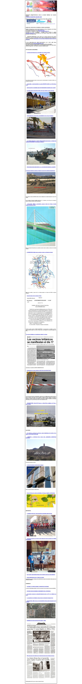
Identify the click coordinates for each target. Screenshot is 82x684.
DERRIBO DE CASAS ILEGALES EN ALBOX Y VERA (36, 620)
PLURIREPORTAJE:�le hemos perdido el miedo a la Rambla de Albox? (40, 252)
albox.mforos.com (41, 30)
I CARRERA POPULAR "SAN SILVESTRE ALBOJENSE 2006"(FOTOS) (39, 513)
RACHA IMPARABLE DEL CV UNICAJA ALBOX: (35, 577)
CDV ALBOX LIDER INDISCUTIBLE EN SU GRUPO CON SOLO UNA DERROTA (41, 574)
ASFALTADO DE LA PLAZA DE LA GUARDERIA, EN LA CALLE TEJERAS (40, 115)
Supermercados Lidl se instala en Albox (34, 295)
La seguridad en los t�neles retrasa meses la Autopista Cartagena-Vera (40, 597)
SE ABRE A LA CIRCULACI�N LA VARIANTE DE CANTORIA (38, 586)
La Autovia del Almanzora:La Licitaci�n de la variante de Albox (38, 52)
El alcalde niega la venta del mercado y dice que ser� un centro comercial (40, 90)
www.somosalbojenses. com (38, 43)
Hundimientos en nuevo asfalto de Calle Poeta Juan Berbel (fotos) (39, 370)
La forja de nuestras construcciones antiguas (35, 465)
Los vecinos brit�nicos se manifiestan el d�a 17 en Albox (36, 334)
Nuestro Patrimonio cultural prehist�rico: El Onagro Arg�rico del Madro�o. (41, 493)
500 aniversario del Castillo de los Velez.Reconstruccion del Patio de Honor (40, 655)
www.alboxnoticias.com (30, 33)
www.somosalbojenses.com (44, 31)
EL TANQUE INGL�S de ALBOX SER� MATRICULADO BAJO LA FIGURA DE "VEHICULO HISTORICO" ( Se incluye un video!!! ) (41, 141)
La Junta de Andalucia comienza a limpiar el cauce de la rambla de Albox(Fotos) (40, 170)
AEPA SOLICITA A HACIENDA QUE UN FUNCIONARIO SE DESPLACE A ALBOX (41, 87)
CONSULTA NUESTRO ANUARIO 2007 (34, 16)
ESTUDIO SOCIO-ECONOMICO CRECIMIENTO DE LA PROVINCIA (39, 591)
